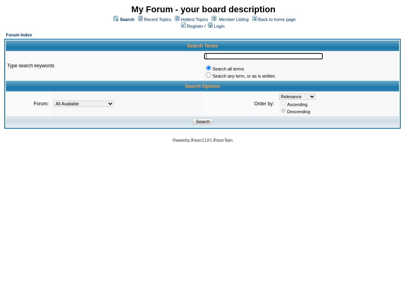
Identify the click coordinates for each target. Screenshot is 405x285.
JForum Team (223, 140)
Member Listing (233, 19)
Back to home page (277, 19)
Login (216, 26)
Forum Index (19, 34)
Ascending (297, 104)
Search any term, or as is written (243, 76)
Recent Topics (157, 19)
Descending (298, 111)
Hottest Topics (194, 19)
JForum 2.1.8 (199, 140)
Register (192, 26)
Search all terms (228, 68)
